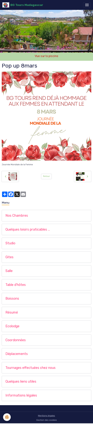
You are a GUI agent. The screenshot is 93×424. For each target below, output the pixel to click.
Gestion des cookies (46, 420)
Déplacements (16, 354)
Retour (46, 176)
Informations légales (21, 395)
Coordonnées (15, 340)
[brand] (22, 4)
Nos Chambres (16, 216)
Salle (9, 271)
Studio (10, 243)
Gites (9, 257)
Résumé (11, 312)
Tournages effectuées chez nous (30, 368)
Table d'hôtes (15, 285)
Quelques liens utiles (20, 381)
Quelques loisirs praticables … (27, 229)
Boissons (12, 298)
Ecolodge (12, 326)
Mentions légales (46, 415)
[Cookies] (7, 417)
